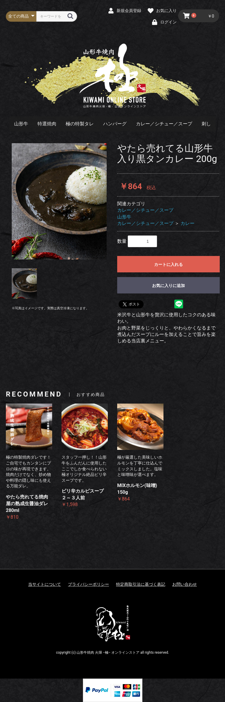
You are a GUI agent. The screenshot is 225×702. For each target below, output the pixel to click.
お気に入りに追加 (168, 285)
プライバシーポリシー (88, 584)
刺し (206, 124)
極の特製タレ (80, 124)
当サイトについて (44, 584)
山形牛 (21, 124)
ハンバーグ (115, 124)
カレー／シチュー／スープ (164, 124)
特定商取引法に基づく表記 (140, 584)
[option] (59, 201)
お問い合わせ (184, 584)
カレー (187, 223)
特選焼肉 (47, 124)
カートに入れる (168, 264)
